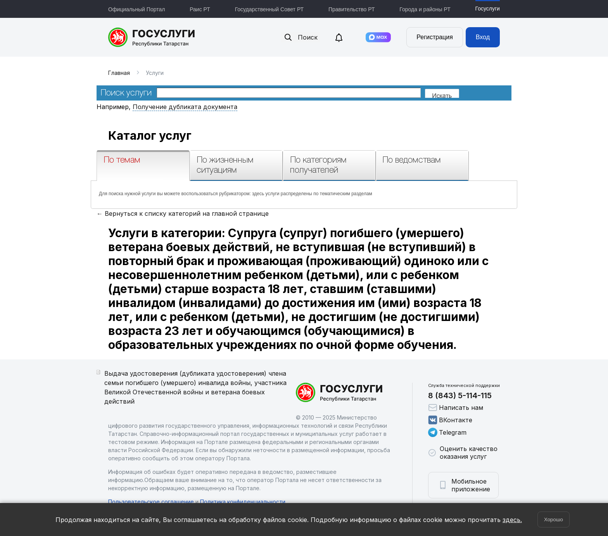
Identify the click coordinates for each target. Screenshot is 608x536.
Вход (483, 37)
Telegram (447, 432)
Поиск (300, 37)
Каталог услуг (150, 135)
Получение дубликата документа (185, 107)
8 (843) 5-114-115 (460, 395)
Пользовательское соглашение (151, 501)
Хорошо (553, 519)
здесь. (512, 520)
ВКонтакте (450, 420)
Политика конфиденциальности (242, 501)
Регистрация (434, 37)
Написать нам (455, 407)
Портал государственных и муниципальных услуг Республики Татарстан (151, 37)
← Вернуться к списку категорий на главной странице (183, 213)
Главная (119, 72)
